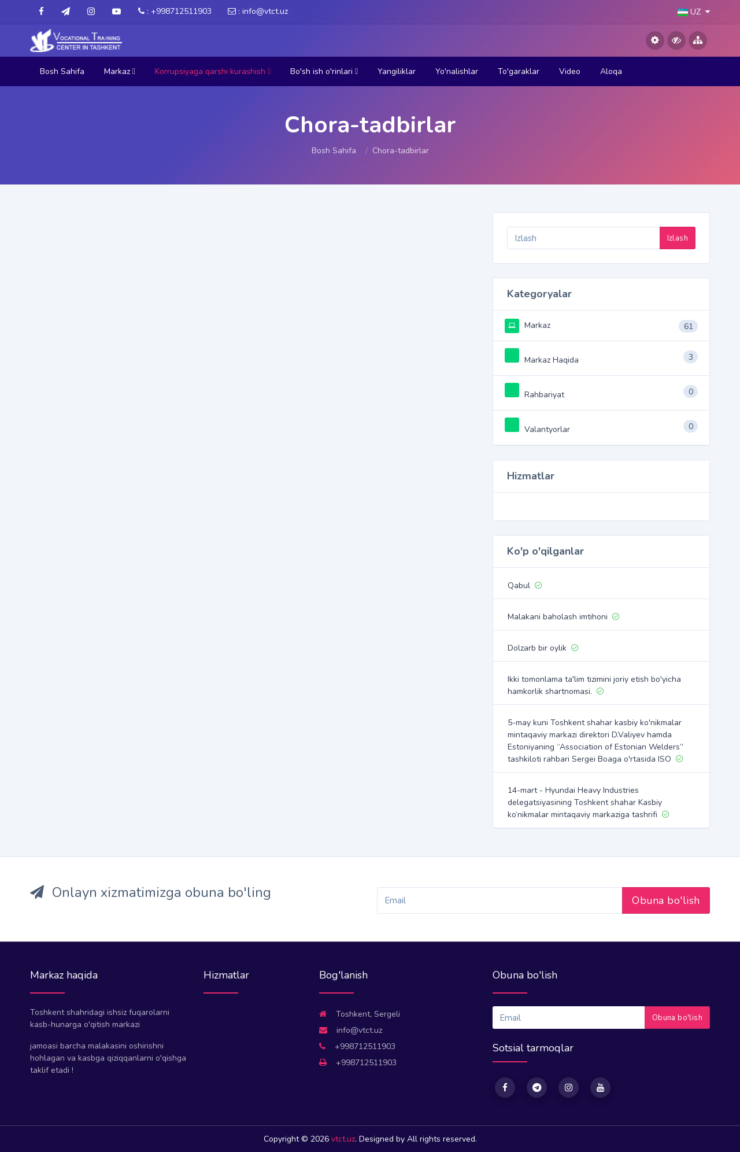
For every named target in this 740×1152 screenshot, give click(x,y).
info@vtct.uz (350, 1030)
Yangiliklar (397, 71)
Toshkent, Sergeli (359, 1014)
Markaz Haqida (542, 360)
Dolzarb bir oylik (543, 648)
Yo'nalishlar (456, 71)
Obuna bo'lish (666, 900)
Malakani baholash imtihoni (563, 616)
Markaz (119, 71)
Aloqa (611, 71)
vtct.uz (343, 1138)
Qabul (525, 585)
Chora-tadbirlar (400, 150)
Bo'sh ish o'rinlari (324, 71)
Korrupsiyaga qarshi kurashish (213, 71)
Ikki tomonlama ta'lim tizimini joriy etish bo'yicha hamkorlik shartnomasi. (594, 685)
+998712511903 (357, 1046)
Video (569, 71)
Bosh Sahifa (62, 71)
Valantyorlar (537, 429)
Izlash (677, 238)
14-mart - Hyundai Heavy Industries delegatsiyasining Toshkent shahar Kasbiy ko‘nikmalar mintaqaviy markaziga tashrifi (588, 802)
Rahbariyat (534, 394)
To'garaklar (518, 71)
